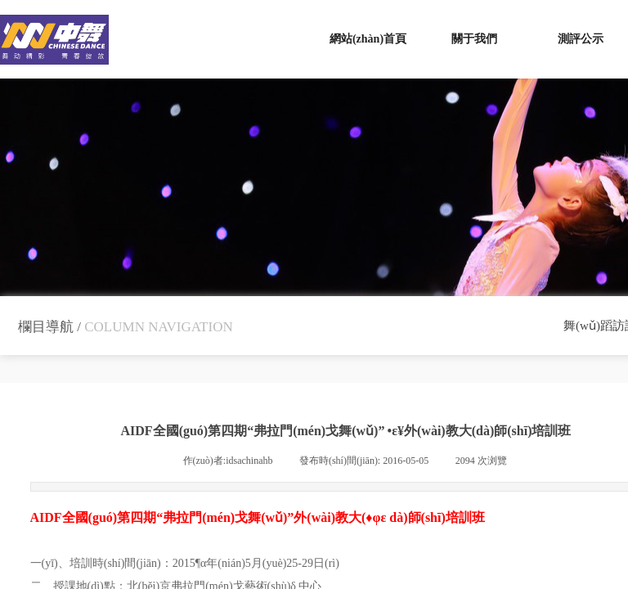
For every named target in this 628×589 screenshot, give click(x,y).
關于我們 (474, 39)
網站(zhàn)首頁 (368, 39)
